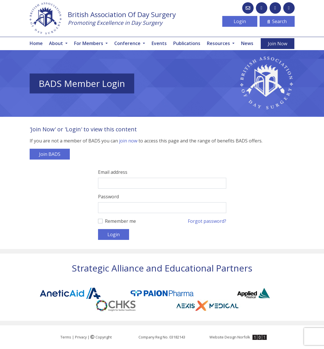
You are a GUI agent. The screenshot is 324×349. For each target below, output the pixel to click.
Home (36, 43)
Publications (186, 43)
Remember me (120, 221)
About (56, 43)
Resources (219, 43)
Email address (112, 172)
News (247, 43)
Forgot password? (207, 221)
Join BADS (49, 154)
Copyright (101, 337)
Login (240, 21)
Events (159, 43)
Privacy (81, 337)
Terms (65, 337)
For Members (89, 43)
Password (108, 196)
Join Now (277, 43)
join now (128, 141)
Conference (128, 43)
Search (277, 21)
